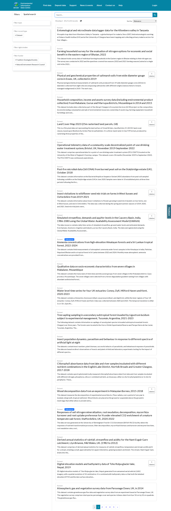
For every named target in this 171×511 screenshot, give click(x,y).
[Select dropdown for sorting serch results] (145, 20)
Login (154, 5)
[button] (81, 21)
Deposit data (60, 5)
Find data (47, 5)
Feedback (169, 211)
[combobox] (31, 23)
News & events (86, 5)
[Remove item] (15, 35)
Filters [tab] (17, 14)
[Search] (154, 15)
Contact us (110, 5)
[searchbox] (14, 22)
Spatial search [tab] (30, 14)
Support (72, 5)
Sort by (129, 21)
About (99, 5)
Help (121, 5)
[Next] (118, 507)
